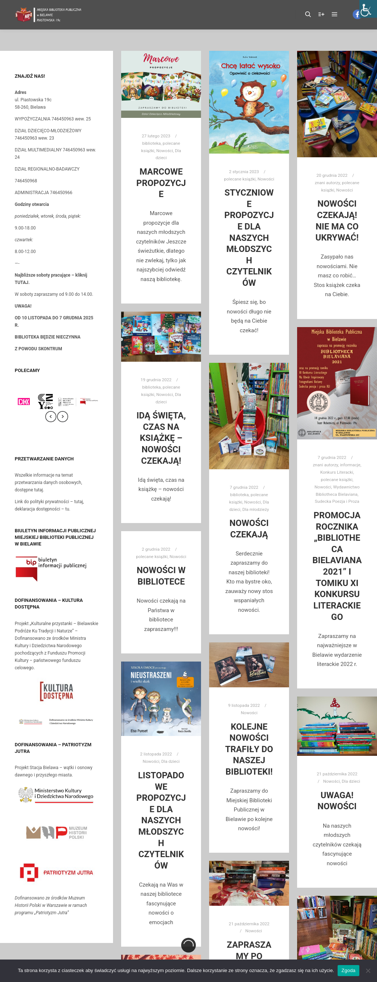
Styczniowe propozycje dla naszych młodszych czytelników (249, 237)
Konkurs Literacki (336, 472)
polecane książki (240, 179)
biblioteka (151, 143)
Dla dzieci (170, 761)
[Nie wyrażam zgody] (367, 970)
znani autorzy (327, 182)
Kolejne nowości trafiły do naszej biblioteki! (249, 749)
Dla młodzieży (255, 509)
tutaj (38, 489)
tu (67, 509)
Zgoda (348, 970)
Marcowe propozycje (161, 182)
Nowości (164, 150)
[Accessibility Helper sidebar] (368, 9)
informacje (350, 464)
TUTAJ (21, 282)
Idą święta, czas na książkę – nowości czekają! (161, 438)
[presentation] (50, 416)
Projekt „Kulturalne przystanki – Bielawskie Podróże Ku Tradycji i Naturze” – (56, 645)
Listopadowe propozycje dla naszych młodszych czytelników (161, 820)
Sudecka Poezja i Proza (337, 501)
